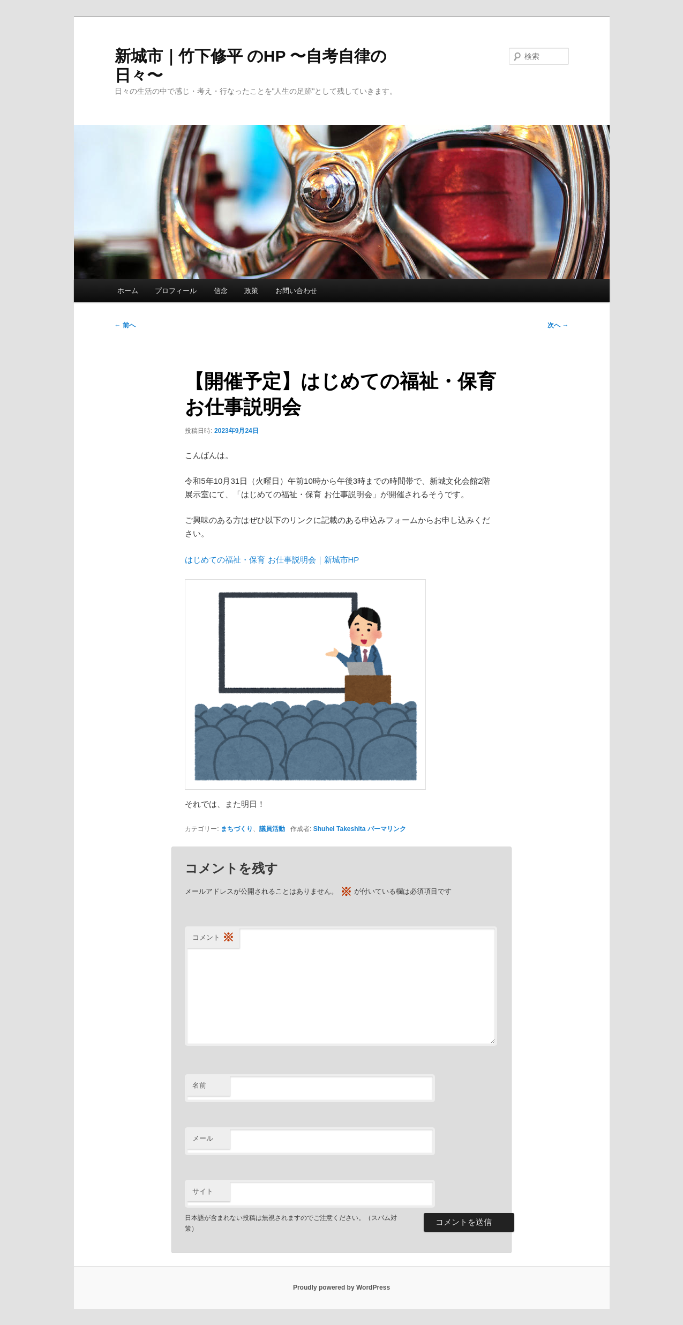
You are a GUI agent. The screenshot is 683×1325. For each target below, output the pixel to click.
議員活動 (272, 829)
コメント (213, 938)
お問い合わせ (296, 291)
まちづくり (237, 829)
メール (202, 1138)
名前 (199, 1085)
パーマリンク (386, 829)
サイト (202, 1191)
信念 (221, 291)
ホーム (127, 291)
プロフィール (176, 291)
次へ (557, 325)
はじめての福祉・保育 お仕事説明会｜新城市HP (272, 559)
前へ (125, 325)
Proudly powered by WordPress (341, 1287)
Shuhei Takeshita (339, 829)
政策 (251, 291)
